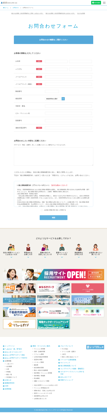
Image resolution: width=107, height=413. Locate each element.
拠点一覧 (9, 375)
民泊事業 (37, 379)
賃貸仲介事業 (38, 360)
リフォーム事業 (39, 355)
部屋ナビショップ (66, 381)
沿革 (7, 370)
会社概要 (9, 367)
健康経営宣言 (9, 384)
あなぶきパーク (65, 378)
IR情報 (8, 372)
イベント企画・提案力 (69, 352)
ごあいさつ (9, 364)
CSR (6, 387)
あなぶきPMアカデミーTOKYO (16, 359)
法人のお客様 (91, 13)
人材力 (64, 355)
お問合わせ (16, 7)
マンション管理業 (39, 349)
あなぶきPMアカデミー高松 (15, 356)
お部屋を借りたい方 (40, 399)
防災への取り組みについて (70, 357)
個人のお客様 (30, 13)
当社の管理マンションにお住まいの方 (46, 386)
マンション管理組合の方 (41, 388)
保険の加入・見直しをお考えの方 (44, 391)
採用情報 (8, 390)
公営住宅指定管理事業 (41, 357)
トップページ (9, 347)
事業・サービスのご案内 (41, 347)
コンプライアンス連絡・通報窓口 (72, 369)
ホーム (5, 7)
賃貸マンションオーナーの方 (43, 394)
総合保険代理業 (39, 368)
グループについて (66, 347)
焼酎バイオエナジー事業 (41, 382)
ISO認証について (11, 378)
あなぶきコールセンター (13, 353)
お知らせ (8, 381)
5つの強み (65, 349)
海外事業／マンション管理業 (43, 374)
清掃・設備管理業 (39, 352)
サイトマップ (65, 363)
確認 (53, 218)
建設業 (36, 366)
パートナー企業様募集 (68, 360)
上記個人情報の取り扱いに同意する (55, 210)
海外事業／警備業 (39, 376)
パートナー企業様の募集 (87, 289)
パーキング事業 (39, 363)
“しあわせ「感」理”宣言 (13, 350)
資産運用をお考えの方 (41, 397)
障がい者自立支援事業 (41, 371)
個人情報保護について (68, 366)
